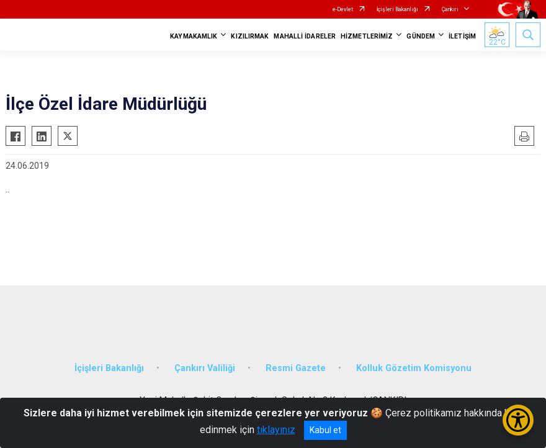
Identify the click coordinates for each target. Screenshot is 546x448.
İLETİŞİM (462, 36)
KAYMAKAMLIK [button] (193, 36)
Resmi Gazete (296, 368)
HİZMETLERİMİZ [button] (367, 36)
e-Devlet (343, 9)
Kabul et (325, 430)
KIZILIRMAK (250, 36)
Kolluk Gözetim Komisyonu (414, 368)
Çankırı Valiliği (204, 368)
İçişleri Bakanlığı (397, 9)
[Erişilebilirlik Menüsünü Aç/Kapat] (518, 420)
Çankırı (450, 9)
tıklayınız (276, 430)
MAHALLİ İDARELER (305, 36)
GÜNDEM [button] (420, 36)
